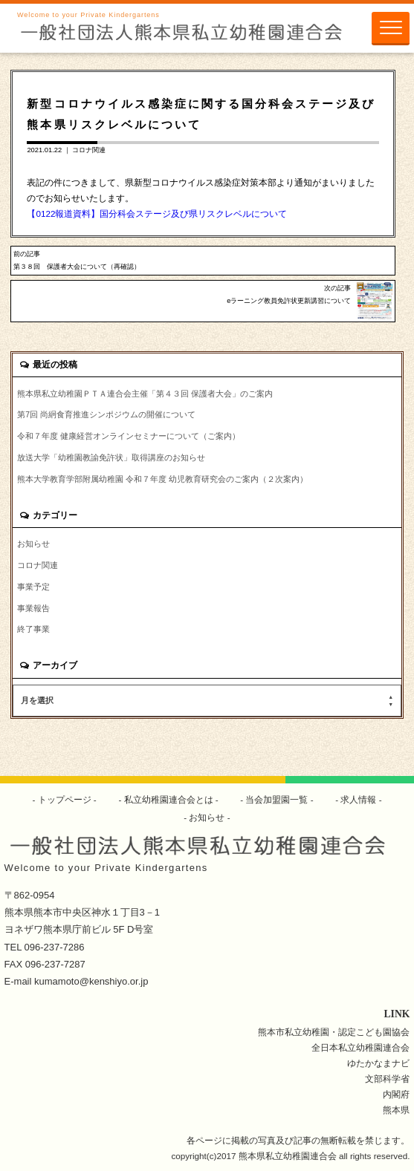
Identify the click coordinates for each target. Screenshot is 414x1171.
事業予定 (33, 586)
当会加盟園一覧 (277, 799)
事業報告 (33, 608)
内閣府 (396, 1094)
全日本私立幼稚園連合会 (360, 1047)
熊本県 (396, 1110)
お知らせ (33, 543)
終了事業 (33, 628)
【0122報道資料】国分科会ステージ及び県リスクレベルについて (157, 213)
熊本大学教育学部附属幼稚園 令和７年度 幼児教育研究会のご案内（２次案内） (162, 478)
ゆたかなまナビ (378, 1063)
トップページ (64, 799)
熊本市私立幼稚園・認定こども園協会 (334, 1032)
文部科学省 (387, 1078)
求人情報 (358, 799)
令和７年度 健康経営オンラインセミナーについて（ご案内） (128, 435)
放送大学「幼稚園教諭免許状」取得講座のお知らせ (111, 457)
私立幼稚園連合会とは (168, 799)
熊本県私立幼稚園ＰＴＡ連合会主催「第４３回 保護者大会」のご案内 (145, 393)
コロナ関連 (89, 150)
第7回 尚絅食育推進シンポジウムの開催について (106, 414)
